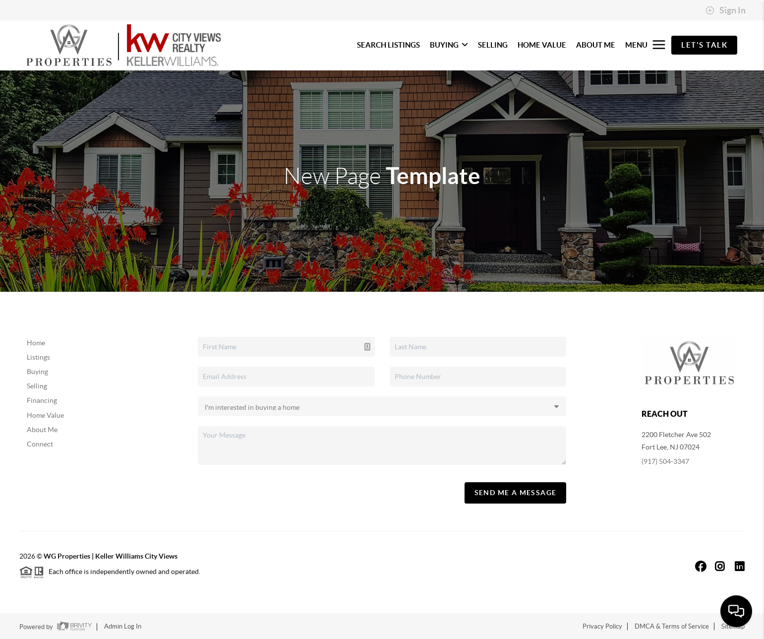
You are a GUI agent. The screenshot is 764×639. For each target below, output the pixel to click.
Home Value (45, 415)
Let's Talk (704, 45)
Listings (38, 357)
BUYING (449, 45)
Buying (37, 372)
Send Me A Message (515, 493)
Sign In (725, 10)
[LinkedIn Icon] (740, 566)
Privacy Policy (602, 626)
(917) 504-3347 (665, 461)
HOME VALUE (542, 45)
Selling (37, 386)
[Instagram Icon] (720, 566)
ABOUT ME (595, 45)
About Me (42, 430)
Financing (42, 400)
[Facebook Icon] (700, 566)
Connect (40, 444)
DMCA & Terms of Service (672, 626)
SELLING (493, 45)
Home (36, 343)
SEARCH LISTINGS (388, 45)
